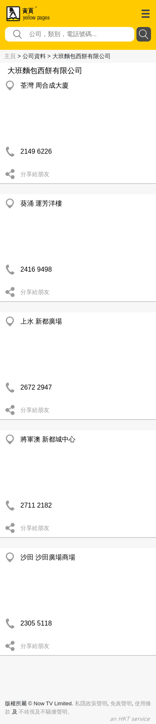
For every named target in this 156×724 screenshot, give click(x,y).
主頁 (10, 56)
